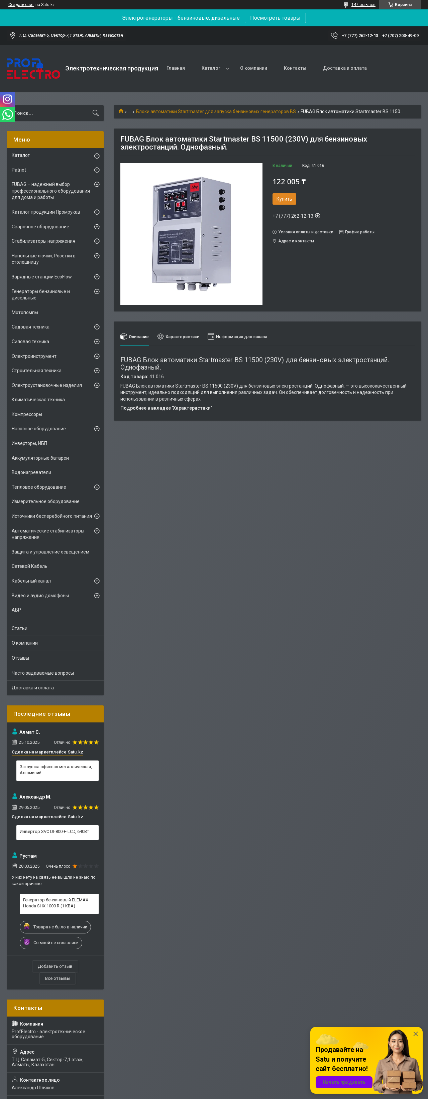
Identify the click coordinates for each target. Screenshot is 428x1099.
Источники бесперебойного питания (52, 516)
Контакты (295, 68)
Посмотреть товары (275, 18)
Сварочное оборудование (40, 226)
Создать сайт (21, 4)
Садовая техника (30, 326)
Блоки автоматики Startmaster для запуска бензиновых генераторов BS (216, 111)
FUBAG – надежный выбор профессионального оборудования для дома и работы (51, 191)
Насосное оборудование (39, 428)
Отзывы (20, 658)
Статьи (19, 628)
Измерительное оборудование (46, 501)
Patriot (19, 170)
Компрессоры (27, 414)
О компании (253, 68)
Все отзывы (57, 978)
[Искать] (96, 113)
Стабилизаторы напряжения (43, 241)
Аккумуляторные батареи (40, 458)
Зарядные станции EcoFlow (42, 276)
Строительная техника (37, 370)
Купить (284, 199)
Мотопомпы (25, 312)
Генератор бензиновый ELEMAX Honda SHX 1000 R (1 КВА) (55, 902)
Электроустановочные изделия (47, 385)
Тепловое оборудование (39, 487)
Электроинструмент (34, 356)
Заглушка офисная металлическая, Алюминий (56, 769)
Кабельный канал (31, 581)
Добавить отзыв (55, 966)
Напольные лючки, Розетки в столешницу (44, 259)
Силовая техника (30, 341)
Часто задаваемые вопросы (43, 673)
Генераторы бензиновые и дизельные (41, 295)
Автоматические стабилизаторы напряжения (48, 534)
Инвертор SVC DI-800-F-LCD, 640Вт (54, 831)
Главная (176, 68)
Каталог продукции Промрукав (46, 212)
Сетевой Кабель (29, 566)
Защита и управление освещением (50, 552)
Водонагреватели (31, 472)
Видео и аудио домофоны (40, 595)
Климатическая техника (38, 399)
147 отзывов (363, 4)
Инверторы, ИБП (29, 443)
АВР (16, 610)
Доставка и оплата (345, 68)
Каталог (211, 68)
